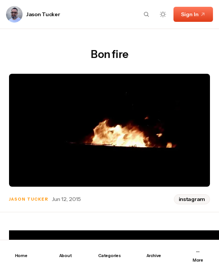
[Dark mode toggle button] (163, 14)
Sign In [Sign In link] (193, 14)
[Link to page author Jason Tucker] (14, 14)
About (65, 255)
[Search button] (146, 14)
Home (21, 255)
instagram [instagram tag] (192, 199)
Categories (109, 255)
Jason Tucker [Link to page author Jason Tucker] (43, 14)
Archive (153, 255)
